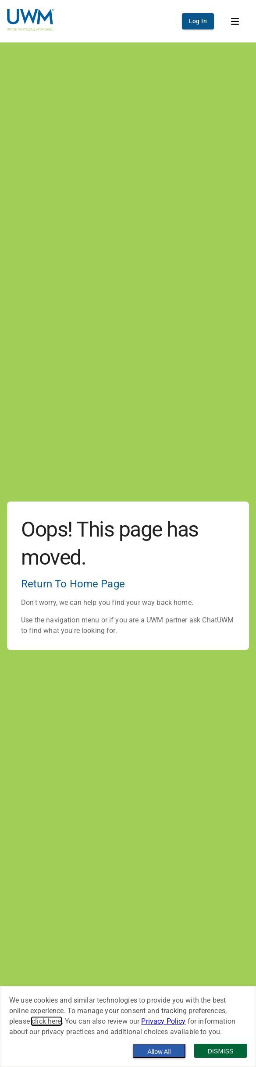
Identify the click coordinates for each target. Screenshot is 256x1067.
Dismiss (220, 1051)
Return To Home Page (73, 584)
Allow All (159, 1051)
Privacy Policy (163, 1021)
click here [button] (46, 1021)
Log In (198, 21)
